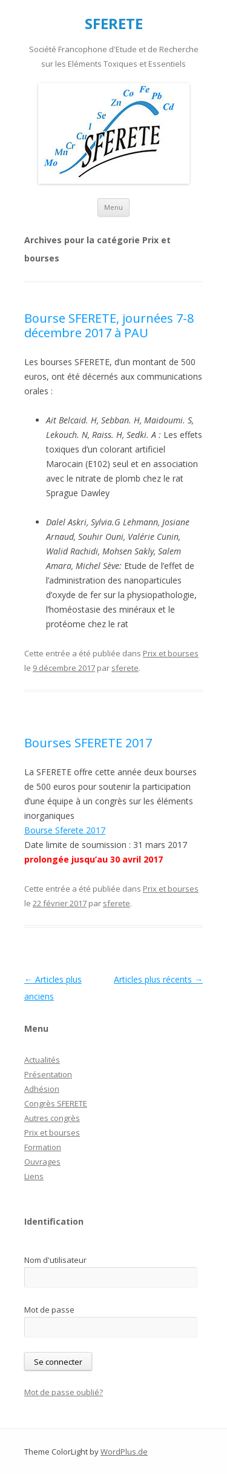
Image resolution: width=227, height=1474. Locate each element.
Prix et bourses (171, 653)
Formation (42, 1147)
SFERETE (114, 24)
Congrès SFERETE (55, 1103)
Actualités (42, 1059)
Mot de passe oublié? (63, 1392)
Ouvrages (42, 1161)
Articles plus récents (158, 979)
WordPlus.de (124, 1451)
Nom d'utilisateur (55, 1259)
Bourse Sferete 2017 (64, 830)
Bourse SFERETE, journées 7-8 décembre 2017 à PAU (109, 325)
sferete (125, 667)
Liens (34, 1176)
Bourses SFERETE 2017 (88, 743)
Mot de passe (49, 1309)
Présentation (48, 1074)
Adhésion (41, 1088)
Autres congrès (52, 1117)
